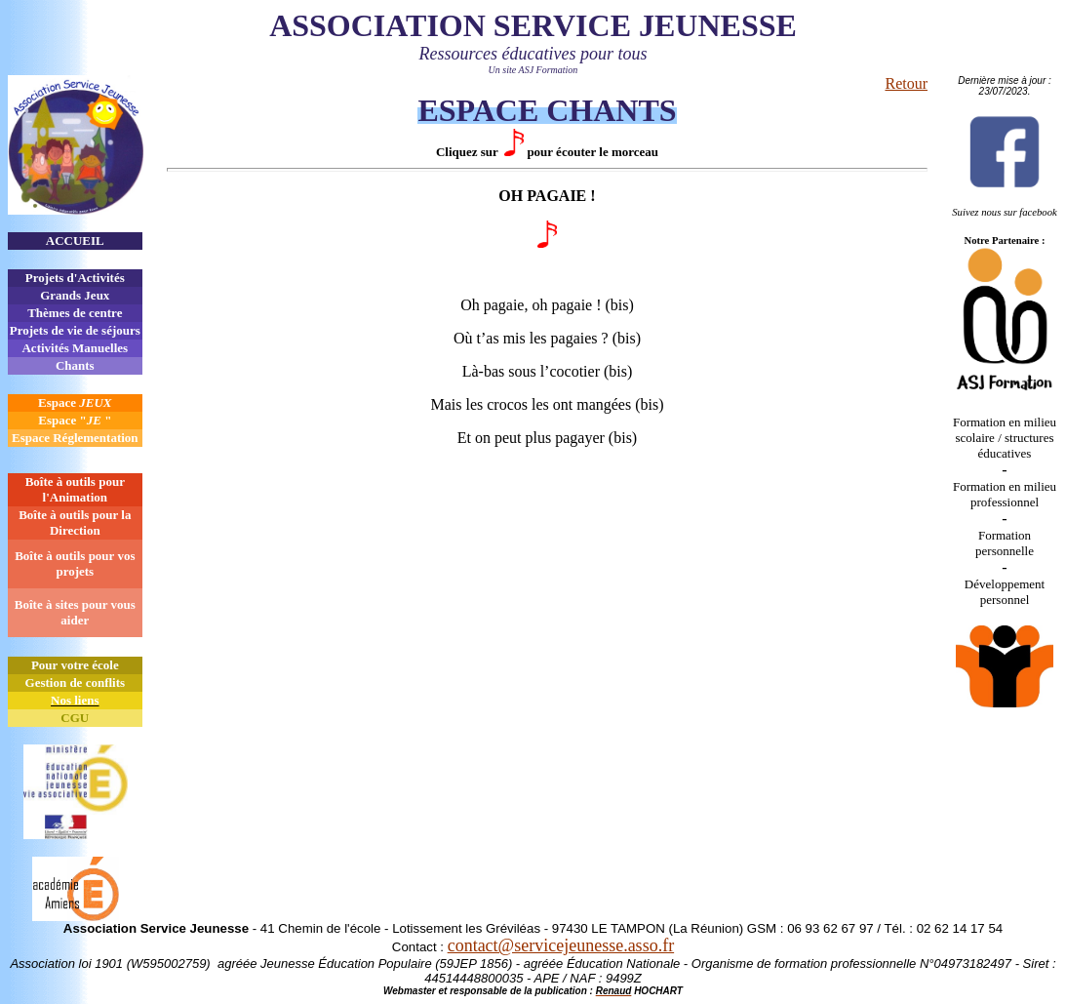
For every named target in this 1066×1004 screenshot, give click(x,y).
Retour (906, 83)
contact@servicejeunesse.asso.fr (561, 945)
